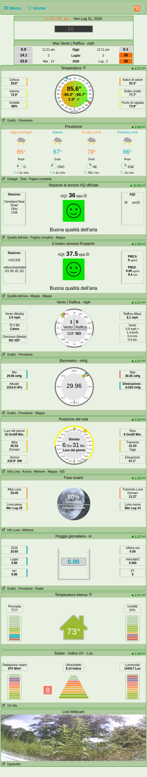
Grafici (8, 120)
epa (81, 196)
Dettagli (9, 179)
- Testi (22, 179)
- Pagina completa (39, 179)
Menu (14, 8)
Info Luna (10, 471)
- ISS (61, 471)
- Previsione (25, 120)
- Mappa (59, 237)
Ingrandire (11, 764)
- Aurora (26, 471)
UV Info (9, 705)
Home (36, 8)
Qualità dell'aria (14, 237)
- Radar (38, 588)
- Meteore (38, 471)
